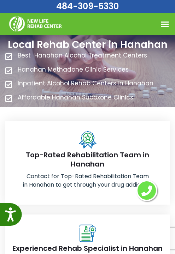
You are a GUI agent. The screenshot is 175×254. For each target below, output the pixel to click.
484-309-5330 (87, 6)
